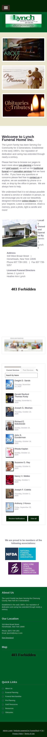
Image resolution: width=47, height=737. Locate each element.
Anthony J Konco (23, 503)
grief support (12, 168)
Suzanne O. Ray (22, 462)
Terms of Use (29, 734)
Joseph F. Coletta (23, 490)
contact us (34, 177)
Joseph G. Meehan (23, 408)
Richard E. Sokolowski (20, 422)
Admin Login (7, 731)
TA (42, 731)
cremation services (22, 171)
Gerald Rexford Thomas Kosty (22, 395)
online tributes (29, 201)
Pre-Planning (10, 700)
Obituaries (9, 712)
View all (33, 518)
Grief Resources (11, 704)
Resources (9, 708)
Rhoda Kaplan (21, 449)
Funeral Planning (11, 692)
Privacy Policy (17, 734)
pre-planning (25, 165)
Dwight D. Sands (22, 380)
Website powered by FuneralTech (26, 731)
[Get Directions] (8, 638)
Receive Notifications (17, 518)
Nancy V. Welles (22, 476)
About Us (8, 688)
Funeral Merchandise (13, 696)
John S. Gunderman (20, 436)
